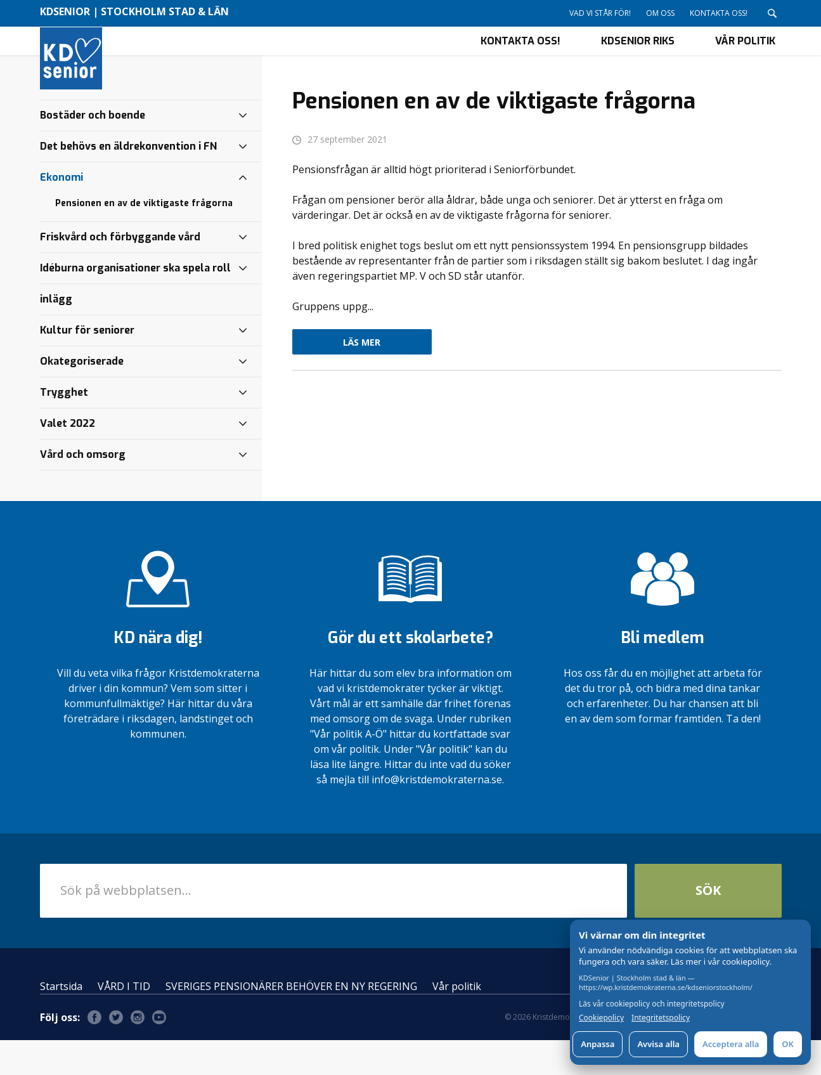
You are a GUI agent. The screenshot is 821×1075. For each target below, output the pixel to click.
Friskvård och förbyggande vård (120, 271)
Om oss (660, 13)
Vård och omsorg (83, 489)
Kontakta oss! (718, 13)
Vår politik (745, 58)
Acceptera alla (730, 1044)
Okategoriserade (82, 396)
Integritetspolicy (660, 1018)
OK (788, 1044)
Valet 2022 (67, 458)
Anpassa (597, 1044)
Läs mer (361, 377)
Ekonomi (61, 212)
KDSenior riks (638, 58)
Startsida (61, 1021)
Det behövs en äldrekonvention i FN (128, 181)
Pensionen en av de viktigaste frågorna (144, 238)
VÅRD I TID (124, 1021)
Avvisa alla (658, 1044)
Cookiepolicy (601, 1018)
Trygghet (64, 427)
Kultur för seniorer (87, 365)
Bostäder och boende (92, 150)
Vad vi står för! (600, 13)
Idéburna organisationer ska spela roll (135, 302)
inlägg (56, 334)
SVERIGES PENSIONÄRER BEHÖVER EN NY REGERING (291, 1021)
